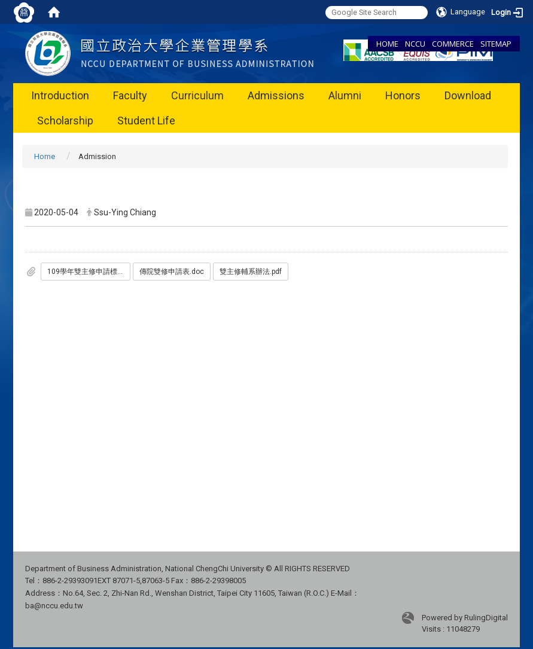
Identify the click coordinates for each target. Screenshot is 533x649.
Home (44, 156)
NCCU (415, 43)
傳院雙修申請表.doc (171, 271)
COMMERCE (453, 43)
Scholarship (65, 120)
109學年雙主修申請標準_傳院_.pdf (88, 271)
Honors (403, 95)
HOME (387, 43)
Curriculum (197, 95)
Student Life (146, 120)
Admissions (276, 95)
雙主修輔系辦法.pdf (251, 271)
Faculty (130, 95)
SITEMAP (495, 43)
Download (467, 95)
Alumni (344, 95)
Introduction (60, 95)
